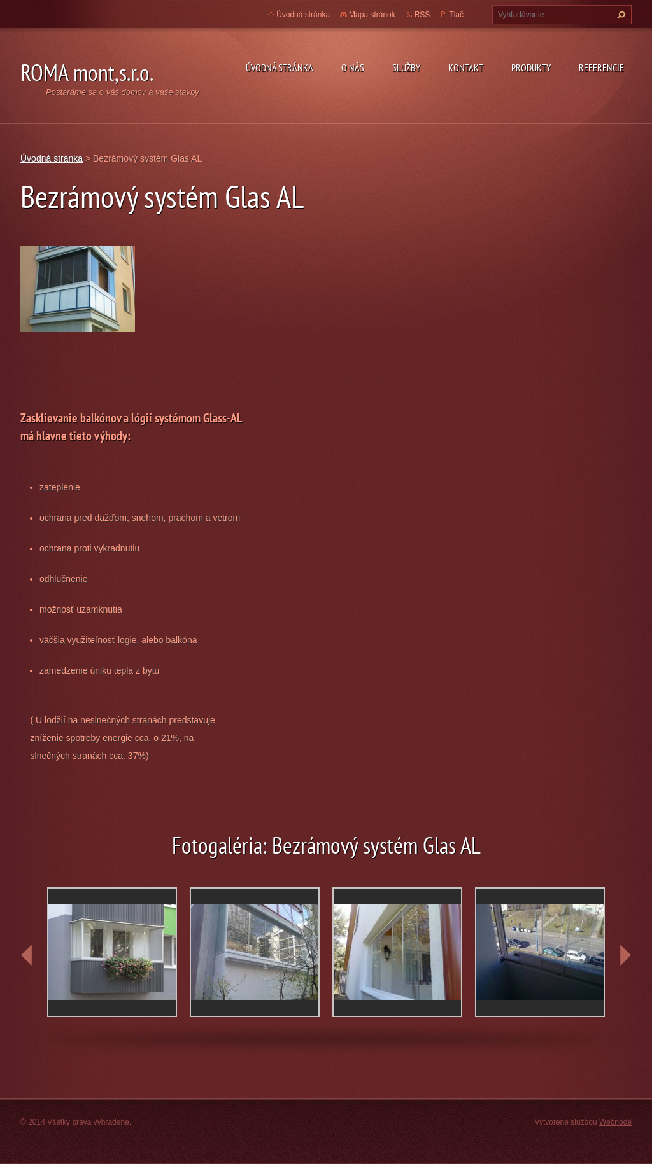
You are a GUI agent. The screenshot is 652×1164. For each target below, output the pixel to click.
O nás (352, 67)
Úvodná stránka (279, 67)
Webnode (615, 1122)
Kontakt (465, 67)
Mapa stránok (372, 14)
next (625, 955)
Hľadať (619, 14)
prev (26, 955)
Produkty (531, 67)
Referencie (601, 67)
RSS (422, 14)
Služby (406, 67)
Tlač (456, 14)
